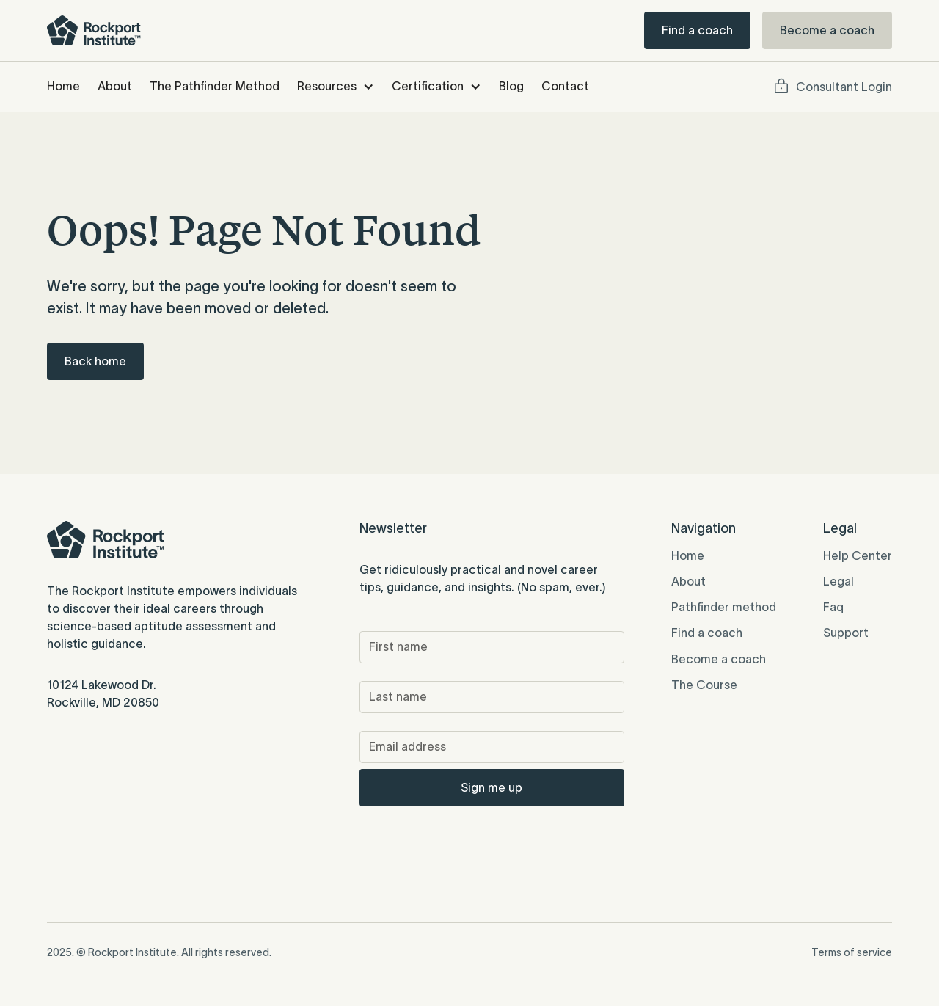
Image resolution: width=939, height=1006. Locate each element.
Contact (565, 85)
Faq (833, 606)
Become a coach (827, 30)
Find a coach (697, 30)
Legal (838, 581)
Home (63, 85)
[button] (335, 86)
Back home (95, 361)
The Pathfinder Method (214, 85)
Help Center (857, 555)
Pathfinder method (723, 606)
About (115, 85)
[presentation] (470, 841)
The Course (704, 684)
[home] (94, 30)
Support (846, 632)
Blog (511, 85)
